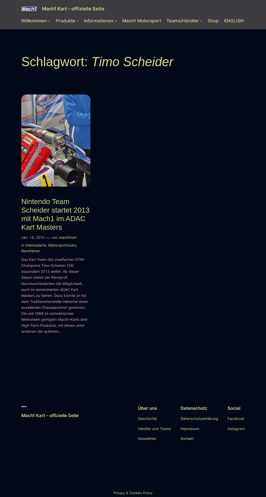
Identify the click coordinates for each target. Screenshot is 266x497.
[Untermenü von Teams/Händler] (201, 20)
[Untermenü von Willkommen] (49, 20)
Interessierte (35, 245)
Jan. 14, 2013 (32, 237)
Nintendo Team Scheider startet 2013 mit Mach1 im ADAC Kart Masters (55, 214)
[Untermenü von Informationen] (116, 20)
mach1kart (68, 237)
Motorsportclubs (62, 245)
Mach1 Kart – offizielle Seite (73, 8)
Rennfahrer (30, 251)
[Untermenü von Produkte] (77, 20)
